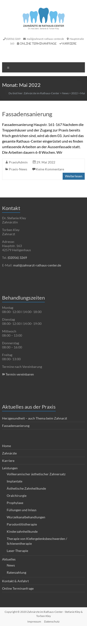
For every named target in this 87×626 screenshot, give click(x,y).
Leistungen (10, 468)
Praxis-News (18, 169)
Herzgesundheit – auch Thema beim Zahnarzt (34, 418)
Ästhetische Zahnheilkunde (26, 488)
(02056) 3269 (13, 38)
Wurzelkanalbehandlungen (26, 517)
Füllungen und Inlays (21, 510)
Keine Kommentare (50, 169)
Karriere (70, 43)
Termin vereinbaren (18, 374)
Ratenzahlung (16, 572)
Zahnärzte (9, 453)
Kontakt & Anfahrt (15, 581)
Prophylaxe (15, 503)
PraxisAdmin (18, 162)
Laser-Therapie (17, 551)
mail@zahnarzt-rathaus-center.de (45, 38)
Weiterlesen (73, 176)
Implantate (14, 481)
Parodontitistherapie (22, 524)
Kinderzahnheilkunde (22, 531)
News (11, 565)
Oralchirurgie (16, 496)
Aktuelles (9, 559)
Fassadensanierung (27, 114)
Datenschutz (52, 621)
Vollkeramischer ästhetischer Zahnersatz (36, 474)
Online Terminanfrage (38, 43)
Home (6, 446)
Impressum (34, 621)
